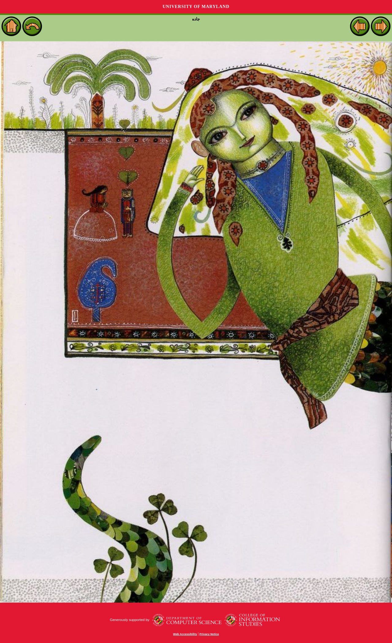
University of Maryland (196, 6)
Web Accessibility (185, 634)
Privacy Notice (209, 634)
